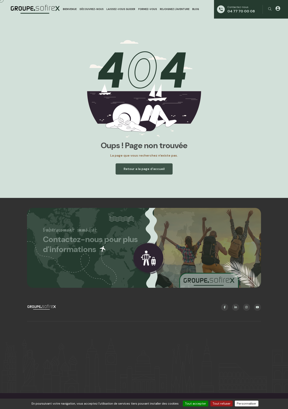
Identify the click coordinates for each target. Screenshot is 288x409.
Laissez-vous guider (120, 9)
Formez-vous (147, 9)
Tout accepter (195, 403)
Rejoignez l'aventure (174, 9)
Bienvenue (70, 9)
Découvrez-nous (92, 9)
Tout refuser (221, 403)
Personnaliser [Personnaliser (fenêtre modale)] (246, 403)
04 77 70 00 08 (241, 11)
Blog (195, 9)
